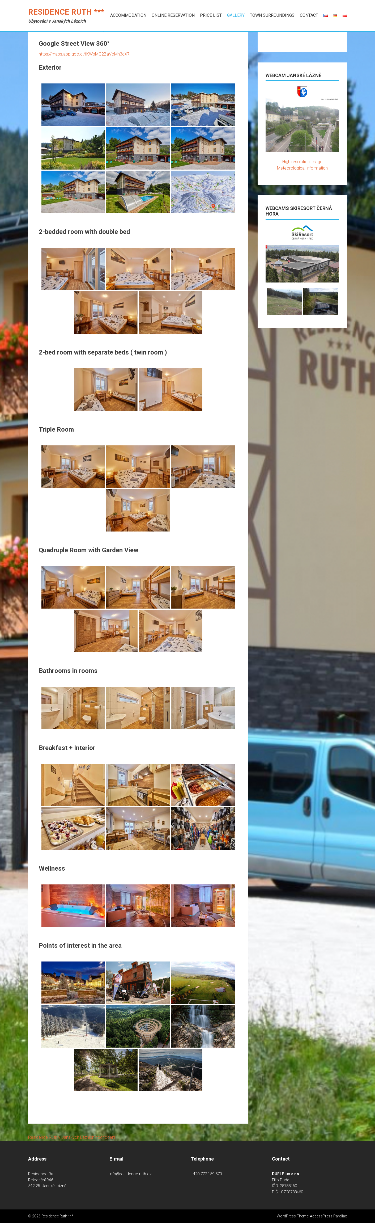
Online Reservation (173, 15)
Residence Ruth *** (66, 11)
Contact (309, 15)
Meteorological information (302, 168)
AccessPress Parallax (328, 1216)
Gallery (236, 15)
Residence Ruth (42, 1137)
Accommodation (128, 15)
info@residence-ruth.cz (130, 1173)
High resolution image (302, 161)
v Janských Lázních (76, 1137)
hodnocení (105, 1137)
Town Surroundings (272, 15)
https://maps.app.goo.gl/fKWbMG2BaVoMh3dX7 (84, 54)
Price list (211, 15)
